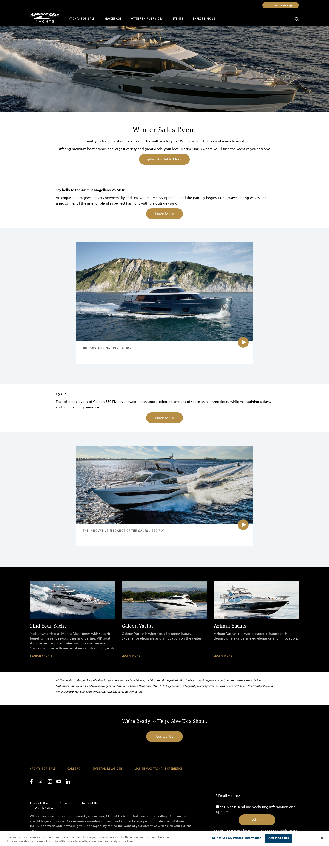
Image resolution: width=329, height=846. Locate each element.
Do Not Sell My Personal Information (236, 838)
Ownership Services (147, 18)
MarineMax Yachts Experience (158, 768)
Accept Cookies (278, 838)
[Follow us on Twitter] (40, 782)
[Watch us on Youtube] (58, 781)
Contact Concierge (281, 5)
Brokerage (113, 18)
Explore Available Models (164, 159)
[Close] (322, 838)
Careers (73, 768)
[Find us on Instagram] (50, 781)
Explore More (204, 18)
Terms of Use (90, 803)
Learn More (164, 214)
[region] (164, 838)
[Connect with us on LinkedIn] (68, 781)
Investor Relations (107, 768)
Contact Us (164, 736)
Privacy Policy (39, 803)
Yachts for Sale (82, 18)
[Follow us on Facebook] (31, 781)
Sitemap (64, 803)
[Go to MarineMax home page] (43, 18)
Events (177, 18)
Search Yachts (41, 656)
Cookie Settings (45, 808)
